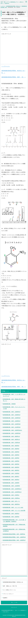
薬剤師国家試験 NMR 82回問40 (11, 516)
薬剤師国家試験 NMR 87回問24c (11, 498)
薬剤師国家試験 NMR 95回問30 (11, 448)
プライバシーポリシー (8, 593)
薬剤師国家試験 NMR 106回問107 (11, 411)
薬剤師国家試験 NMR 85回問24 (11, 479)
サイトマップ (14, 607)
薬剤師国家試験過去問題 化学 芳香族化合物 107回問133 (14, 530)
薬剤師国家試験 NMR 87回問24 (11, 495)
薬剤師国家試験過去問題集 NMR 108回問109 (14, 537)
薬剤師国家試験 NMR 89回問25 (11, 467)
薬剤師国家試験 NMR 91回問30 (11, 461)
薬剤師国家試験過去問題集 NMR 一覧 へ (13, 77)
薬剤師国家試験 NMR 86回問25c (11, 504)
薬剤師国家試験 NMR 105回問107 (11, 414)
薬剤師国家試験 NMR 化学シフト (11, 501)
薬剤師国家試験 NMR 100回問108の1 (12, 430)
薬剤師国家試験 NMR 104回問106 (11, 417)
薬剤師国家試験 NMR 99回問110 (11, 436)
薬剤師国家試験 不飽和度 (9, 403)
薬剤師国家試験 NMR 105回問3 (11, 482)
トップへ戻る (14, 602)
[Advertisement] (14, 49)
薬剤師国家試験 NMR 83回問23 (11, 513)
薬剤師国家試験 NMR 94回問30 (11, 451)
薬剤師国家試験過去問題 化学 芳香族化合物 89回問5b (14, 525)
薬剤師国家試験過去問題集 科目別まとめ (13, 6)
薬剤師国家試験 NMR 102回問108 (11, 424)
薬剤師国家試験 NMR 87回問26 (11, 473)
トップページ (3, 6)
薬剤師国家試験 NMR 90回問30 (11, 464)
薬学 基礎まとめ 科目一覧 (10, 586)
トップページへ (5, 66)
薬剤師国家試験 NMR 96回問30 (11, 445)
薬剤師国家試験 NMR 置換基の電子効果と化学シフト (14, 400)
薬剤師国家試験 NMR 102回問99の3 (12, 492)
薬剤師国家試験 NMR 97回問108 (11, 442)
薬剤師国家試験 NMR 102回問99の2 (12, 488)
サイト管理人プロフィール (9, 590)
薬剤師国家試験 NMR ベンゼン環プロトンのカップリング (14, 395)
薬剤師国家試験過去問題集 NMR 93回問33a (14, 534)
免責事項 (5, 597)
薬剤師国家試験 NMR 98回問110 (11, 439)
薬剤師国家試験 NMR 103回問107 (11, 421)
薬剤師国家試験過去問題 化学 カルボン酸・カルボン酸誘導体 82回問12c (14, 520)
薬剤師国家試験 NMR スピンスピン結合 (13, 507)
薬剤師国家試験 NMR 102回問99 (11, 485)
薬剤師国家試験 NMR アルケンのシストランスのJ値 (14, 407)
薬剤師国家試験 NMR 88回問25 (11, 470)
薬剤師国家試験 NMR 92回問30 (11, 458)
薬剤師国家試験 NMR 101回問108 (11, 427)
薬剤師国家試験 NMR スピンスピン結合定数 (14, 510)
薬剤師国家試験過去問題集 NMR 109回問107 (14, 540)
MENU (26, 2)
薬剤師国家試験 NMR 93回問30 (11, 455)
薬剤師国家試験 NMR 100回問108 (11, 433)
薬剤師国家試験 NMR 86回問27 (11, 476)
